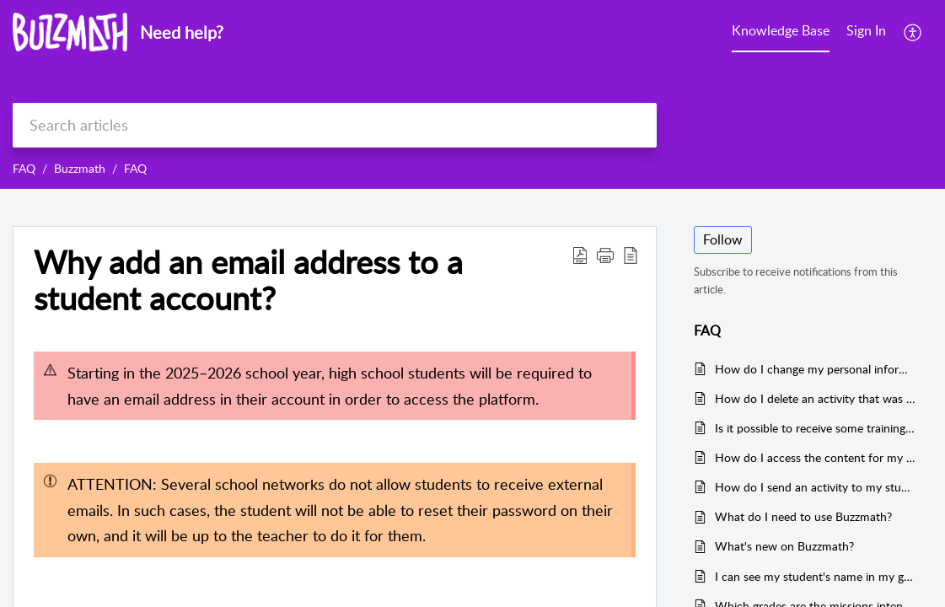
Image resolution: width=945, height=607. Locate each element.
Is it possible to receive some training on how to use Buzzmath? (815, 428)
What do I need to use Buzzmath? (803, 516)
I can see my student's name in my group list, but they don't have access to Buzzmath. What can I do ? (815, 576)
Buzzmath (79, 168)
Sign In (866, 30)
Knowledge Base (781, 30)
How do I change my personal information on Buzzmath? (815, 369)
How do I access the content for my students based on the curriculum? (815, 457)
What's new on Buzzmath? (784, 546)
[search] (335, 125)
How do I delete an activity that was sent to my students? (815, 398)
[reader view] (630, 255)
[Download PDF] (580, 255)
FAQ (24, 168)
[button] (605, 255)
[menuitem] (866, 32)
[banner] (472, 94)
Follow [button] (723, 239)
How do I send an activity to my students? (815, 487)
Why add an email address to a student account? (248, 281)
